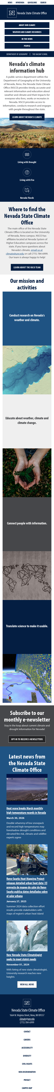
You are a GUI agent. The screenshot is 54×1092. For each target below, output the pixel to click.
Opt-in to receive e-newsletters (27, 739)
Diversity (27, 1055)
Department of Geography (17, 54)
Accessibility (27, 1047)
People (27, 45)
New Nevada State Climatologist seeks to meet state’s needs (24, 957)
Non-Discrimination (27, 1071)
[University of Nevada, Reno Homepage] (27, 1003)
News (10, 2)
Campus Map (27, 1088)
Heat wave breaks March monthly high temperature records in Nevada (26, 810)
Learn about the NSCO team (27, 267)
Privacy (27, 1079)
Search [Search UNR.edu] (43, 2)
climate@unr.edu (27, 1018)
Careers (27, 1039)
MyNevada (20, 2)
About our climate (27, 25)
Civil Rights (27, 1063)
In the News (27, 38)
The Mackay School (40, 54)
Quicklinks (32, 2)
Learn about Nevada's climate (27, 117)
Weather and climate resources (27, 32)
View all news (27, 984)
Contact (27, 1031)
